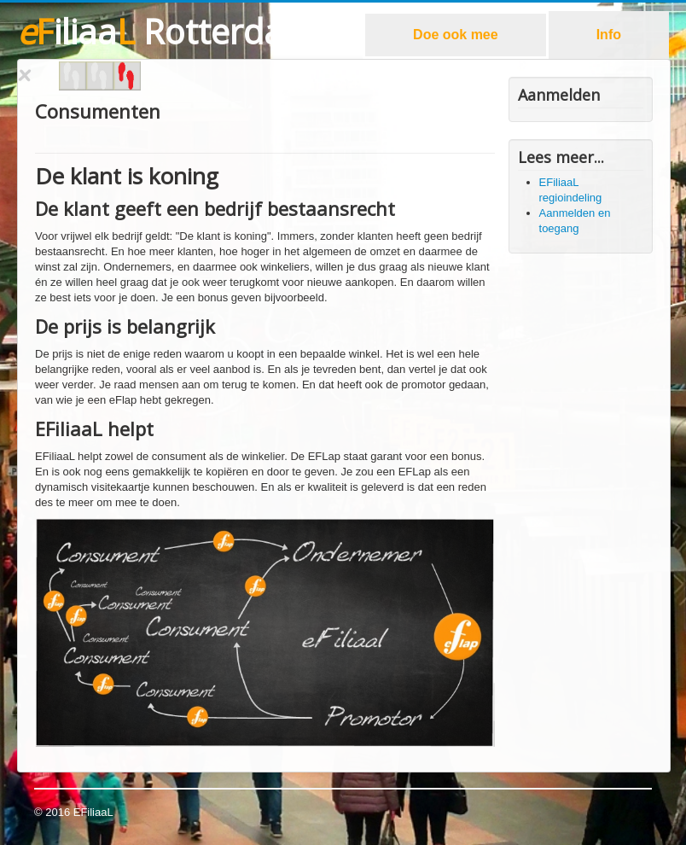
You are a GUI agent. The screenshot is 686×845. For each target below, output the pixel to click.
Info (608, 34)
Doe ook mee (455, 34)
